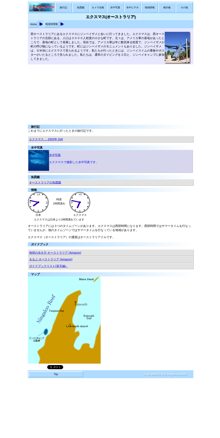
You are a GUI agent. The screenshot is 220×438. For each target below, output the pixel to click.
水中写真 (115, 7)
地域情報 (150, 7)
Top (56, 374)
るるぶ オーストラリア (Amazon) (50, 259)
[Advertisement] (110, 93)
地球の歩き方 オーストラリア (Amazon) (55, 252)
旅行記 (63, 7)
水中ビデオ (132, 7)
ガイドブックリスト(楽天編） (48, 266)
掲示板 (167, 7)
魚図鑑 (80, 7)
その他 (184, 7)
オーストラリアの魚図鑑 (45, 182)
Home (33, 24)
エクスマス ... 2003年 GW (46, 139)
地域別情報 (51, 24)
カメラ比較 (98, 7)
